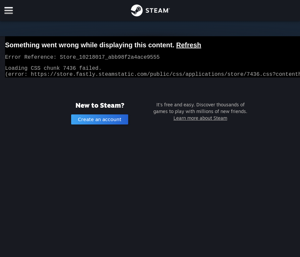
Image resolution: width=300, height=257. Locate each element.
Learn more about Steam (200, 122)
